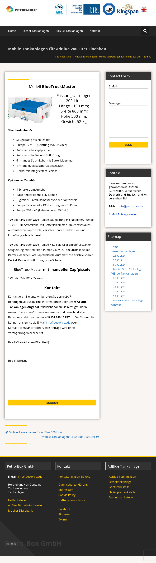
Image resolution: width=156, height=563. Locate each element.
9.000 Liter (119, 271)
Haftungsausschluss (71, 507)
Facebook (64, 516)
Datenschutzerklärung (73, 491)
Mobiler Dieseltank (20, 517)
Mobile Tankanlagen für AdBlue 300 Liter (71, 444)
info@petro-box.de (58, 322)
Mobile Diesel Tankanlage (127, 276)
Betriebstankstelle (121, 504)
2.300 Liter (119, 285)
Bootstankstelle (119, 494)
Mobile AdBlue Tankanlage (128, 307)
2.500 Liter (119, 262)
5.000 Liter (119, 267)
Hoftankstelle (17, 507)
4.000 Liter (119, 294)
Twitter (63, 526)
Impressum (65, 497)
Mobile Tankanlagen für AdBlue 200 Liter (33, 439)
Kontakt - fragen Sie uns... (75, 483)
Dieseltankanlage (120, 489)
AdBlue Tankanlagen (69, 31)
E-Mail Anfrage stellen (123, 221)
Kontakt (95, 31)
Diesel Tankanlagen (36, 31)
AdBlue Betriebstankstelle (25, 512)
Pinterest (64, 521)
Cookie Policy (66, 502)
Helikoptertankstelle (122, 499)
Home (12, 31)
